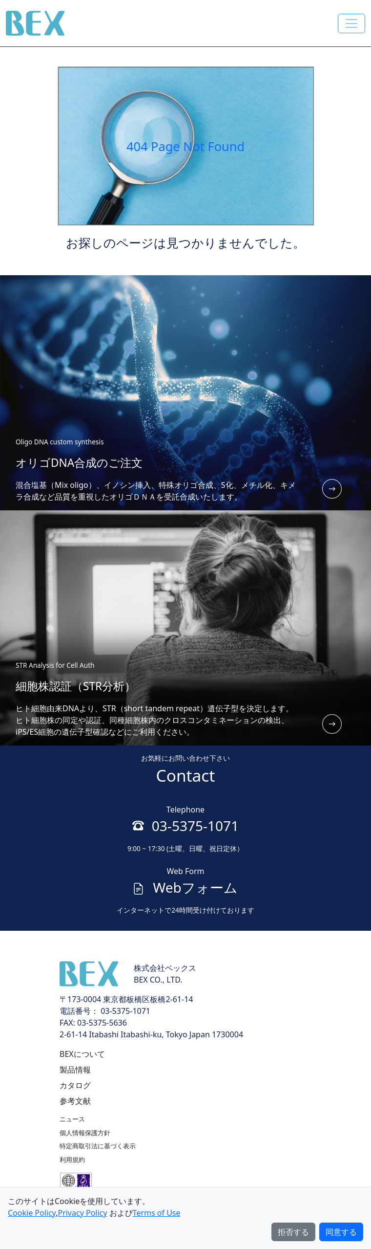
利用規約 (72, 1159)
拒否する (293, 1232)
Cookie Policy (32, 1212)
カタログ (75, 1085)
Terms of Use (157, 1212)
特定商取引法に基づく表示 (98, 1145)
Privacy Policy (82, 1212)
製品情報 (75, 1069)
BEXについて (82, 1054)
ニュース (72, 1119)
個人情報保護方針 (85, 1132)
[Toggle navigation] (351, 23)
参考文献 (75, 1101)
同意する (341, 1232)
